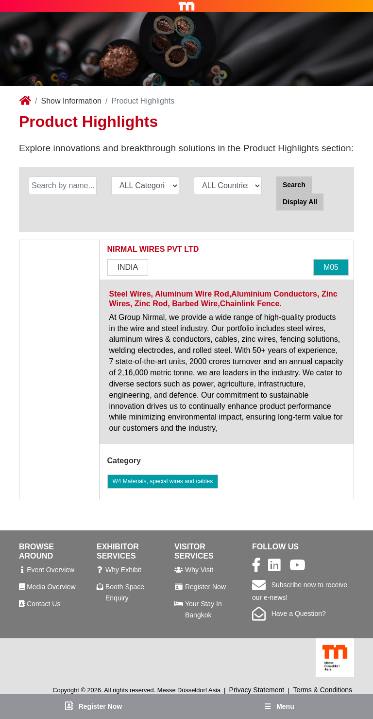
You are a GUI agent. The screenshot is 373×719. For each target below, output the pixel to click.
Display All (300, 202)
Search (294, 185)
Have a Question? (289, 613)
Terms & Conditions (322, 690)
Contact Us (43, 604)
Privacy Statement (257, 690)
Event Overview (50, 570)
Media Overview (51, 587)
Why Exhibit (123, 570)
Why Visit (199, 570)
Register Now (205, 587)
